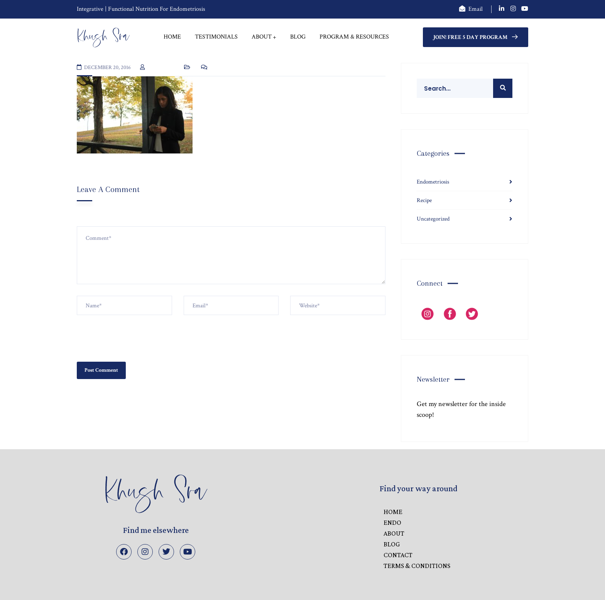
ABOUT (394, 533)
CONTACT (398, 555)
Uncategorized (433, 218)
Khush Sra (160, 67)
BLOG (392, 544)
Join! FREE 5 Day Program (475, 37)
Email (475, 9)
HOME (393, 512)
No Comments (228, 67)
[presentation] (135, 334)
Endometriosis (433, 181)
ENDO (392, 522)
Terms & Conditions (417, 566)
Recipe (424, 200)
